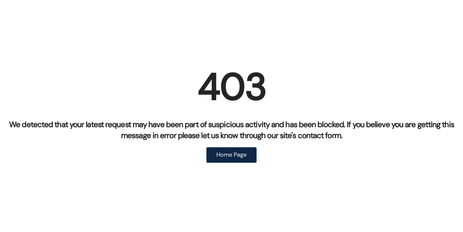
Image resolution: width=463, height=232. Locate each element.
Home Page (231, 155)
